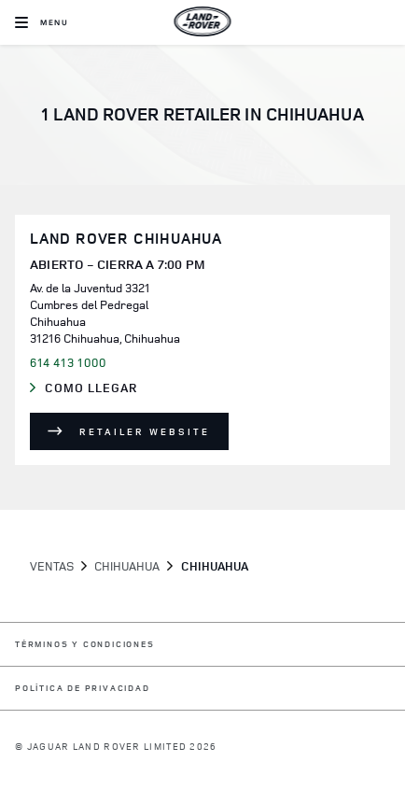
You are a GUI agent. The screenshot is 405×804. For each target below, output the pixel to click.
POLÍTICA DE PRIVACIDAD (82, 689)
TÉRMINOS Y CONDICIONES (85, 645)
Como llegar (108, 388)
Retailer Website (144, 431)
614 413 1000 (68, 362)
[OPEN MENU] (41, 22)
